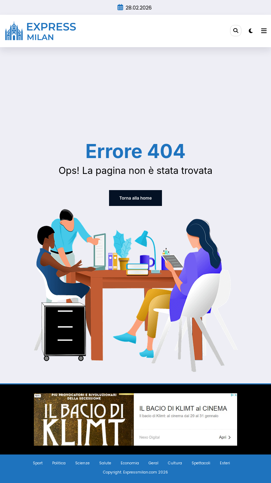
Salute (105, 463)
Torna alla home (135, 198)
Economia (130, 463)
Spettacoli (201, 463)
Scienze (82, 463)
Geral (153, 463)
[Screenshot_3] (135, 419)
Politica (59, 463)
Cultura (175, 463)
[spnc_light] (251, 30)
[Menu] (264, 31)
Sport (38, 463)
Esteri (225, 463)
